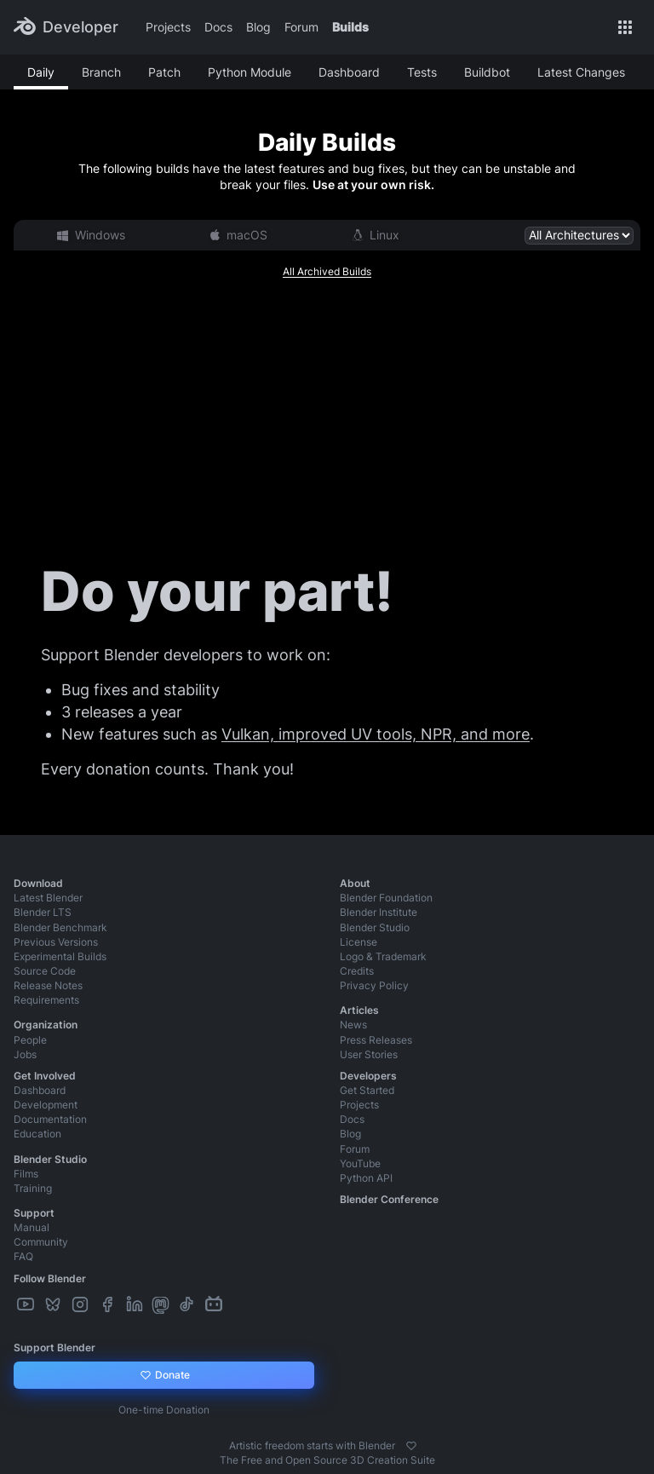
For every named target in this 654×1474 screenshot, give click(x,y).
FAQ (23, 1256)
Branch (101, 72)
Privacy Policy (374, 985)
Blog (258, 27)
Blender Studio (375, 927)
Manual (31, 1227)
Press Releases (376, 1040)
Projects (168, 27)
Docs (218, 27)
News (353, 1024)
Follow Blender (50, 1278)
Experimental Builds (60, 956)
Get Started (367, 1090)
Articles (359, 1010)
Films (26, 1173)
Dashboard (349, 72)
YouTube (360, 1163)
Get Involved (45, 1075)
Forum (301, 27)
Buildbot (487, 72)
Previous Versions (56, 942)
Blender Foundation (386, 897)
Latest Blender (48, 897)
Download (38, 883)
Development (45, 1104)
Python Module (249, 72)
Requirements (46, 999)
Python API (366, 1178)
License (358, 942)
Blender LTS (43, 912)
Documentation (50, 1119)
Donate (164, 1375)
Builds (350, 27)
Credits (357, 970)
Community (41, 1241)
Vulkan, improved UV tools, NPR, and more (375, 734)
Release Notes (48, 985)
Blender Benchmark (60, 927)
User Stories (369, 1054)
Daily (40, 72)
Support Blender (54, 1347)
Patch (164, 72)
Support (34, 1212)
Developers (368, 1075)
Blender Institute (378, 912)
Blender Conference (389, 1199)
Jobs (25, 1054)
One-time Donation (163, 1409)
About (355, 883)
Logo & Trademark (383, 956)
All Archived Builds (327, 271)
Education (37, 1133)
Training (33, 1188)
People (30, 1040)
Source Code (45, 970)
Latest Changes (581, 72)
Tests (422, 72)
